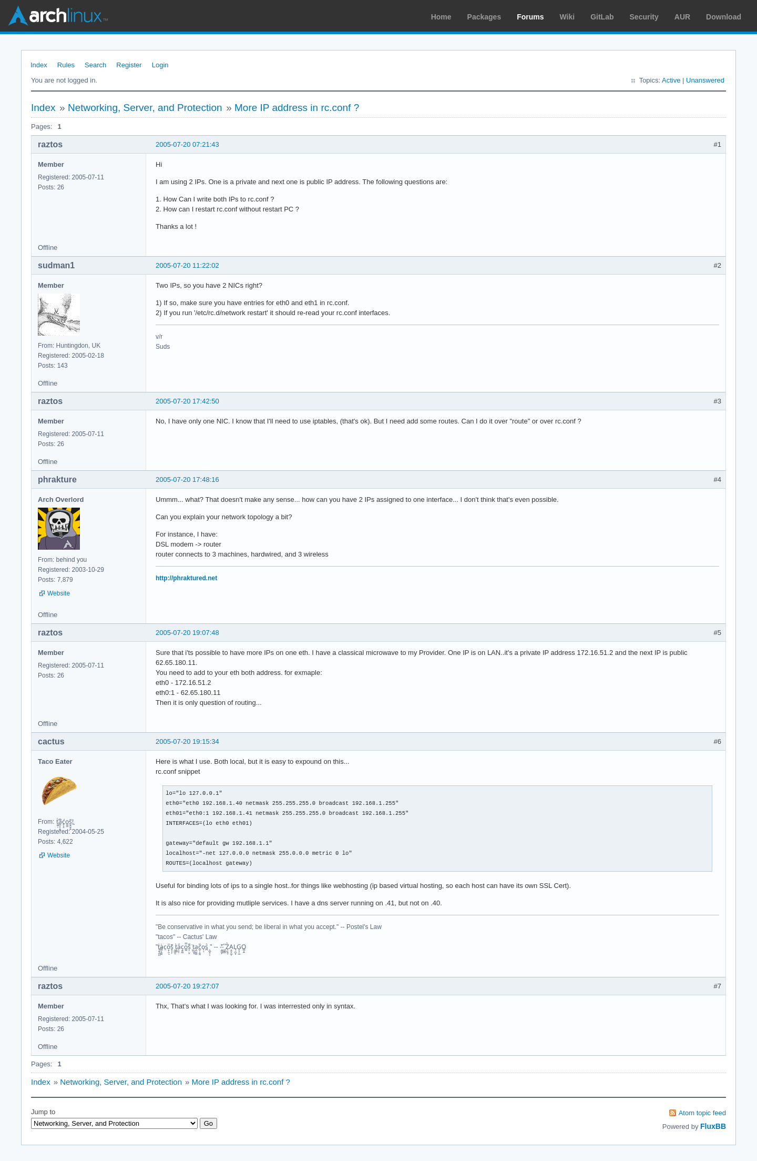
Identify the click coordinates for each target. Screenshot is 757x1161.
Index (38, 65)
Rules (66, 65)
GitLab (601, 17)
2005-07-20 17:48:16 (187, 479)
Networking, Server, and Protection (145, 107)
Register (128, 65)
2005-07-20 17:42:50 (187, 401)
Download (723, 17)
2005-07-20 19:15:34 (187, 741)
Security (644, 17)
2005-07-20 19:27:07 (187, 986)
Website (58, 593)
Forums (530, 17)
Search (95, 65)
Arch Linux (58, 15)
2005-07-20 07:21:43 (187, 144)
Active (671, 80)
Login (160, 65)
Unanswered (705, 80)
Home (441, 17)
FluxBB (713, 1126)
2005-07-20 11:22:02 (187, 265)
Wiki (567, 17)
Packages (484, 17)
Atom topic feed (702, 1113)
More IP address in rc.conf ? (296, 107)
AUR (682, 17)
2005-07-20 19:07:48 (187, 633)
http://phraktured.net (186, 578)
